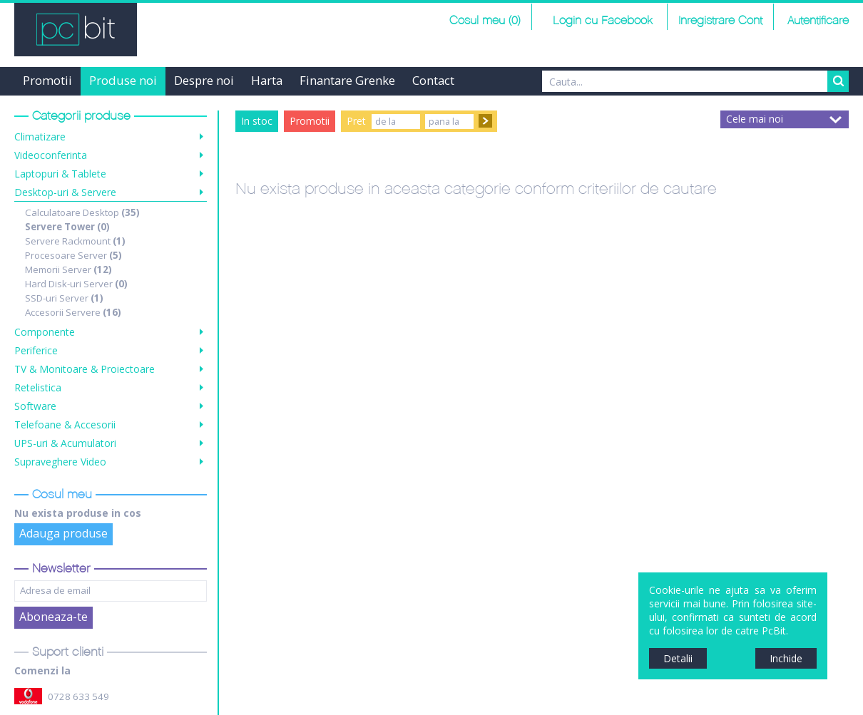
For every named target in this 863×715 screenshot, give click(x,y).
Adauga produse (63, 533)
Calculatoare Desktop (82, 212)
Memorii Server (68, 269)
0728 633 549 (78, 696)
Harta (266, 80)
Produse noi (123, 80)
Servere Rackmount (75, 241)
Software (35, 406)
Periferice (36, 350)
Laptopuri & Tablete (60, 173)
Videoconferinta (50, 155)
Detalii (678, 658)
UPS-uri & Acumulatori (65, 443)
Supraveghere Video (60, 461)
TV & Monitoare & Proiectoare (84, 369)
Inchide (786, 658)
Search (838, 81)
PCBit (75, 29)
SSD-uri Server (64, 298)
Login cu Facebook (601, 21)
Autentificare (818, 21)
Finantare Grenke (347, 80)
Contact (433, 80)
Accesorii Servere (73, 312)
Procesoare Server (73, 255)
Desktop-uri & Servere (65, 192)
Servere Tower (67, 226)
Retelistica (37, 387)
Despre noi (204, 80)
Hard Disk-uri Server (76, 283)
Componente (44, 332)
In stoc (256, 121)
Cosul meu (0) (485, 21)
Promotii (47, 80)
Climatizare (40, 136)
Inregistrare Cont (720, 21)
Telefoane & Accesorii (65, 424)
